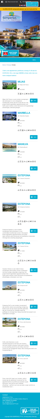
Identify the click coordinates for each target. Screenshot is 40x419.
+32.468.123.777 (26, 1)
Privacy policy (27, 416)
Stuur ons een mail (13, 1)
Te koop (9, 65)
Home (4, 65)
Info (35, 100)
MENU (34, 60)
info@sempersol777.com (11, 403)
